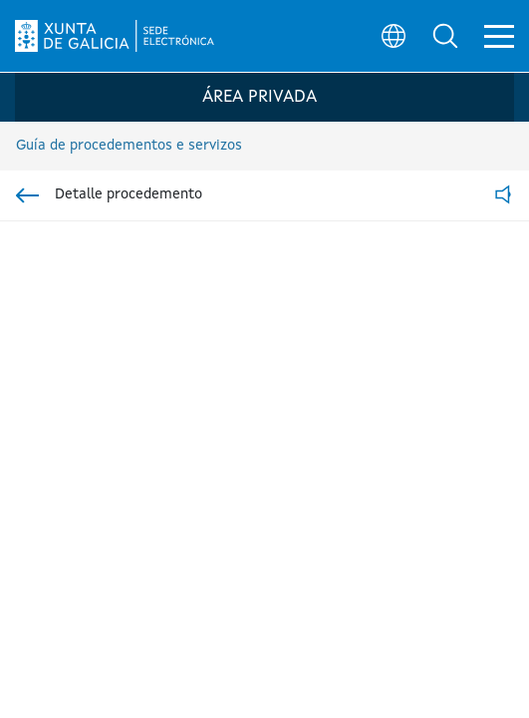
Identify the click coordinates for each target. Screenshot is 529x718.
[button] (445, 36)
